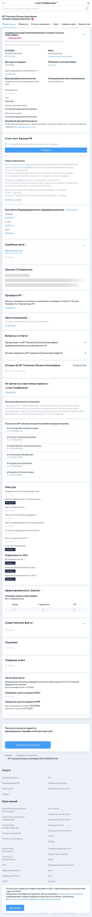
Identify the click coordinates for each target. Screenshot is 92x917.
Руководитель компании (59, 830)
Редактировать (72, 210)
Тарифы (5, 794)
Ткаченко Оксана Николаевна (60, 56)
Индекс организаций (58, 854)
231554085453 (17, 475)
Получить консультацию (28, 745)
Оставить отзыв (79, 365)
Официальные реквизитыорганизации (14, 810)
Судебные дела (69, 24)
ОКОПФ (51, 881)
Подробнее (10, 308)
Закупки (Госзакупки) (18, 269)
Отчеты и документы (40, 24)
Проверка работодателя (59, 848)
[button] (88, 3)
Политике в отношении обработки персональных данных (34, 899)
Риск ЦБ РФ (53, 808)
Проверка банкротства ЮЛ (60, 865)
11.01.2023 (11, 56)
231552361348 (16, 466)
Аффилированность (11, 870)
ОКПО (5, 881)
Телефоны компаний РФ (59, 814)
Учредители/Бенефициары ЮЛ (10, 826)
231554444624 (17, 440)
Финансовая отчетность (8, 850)
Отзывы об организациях (9, 858)
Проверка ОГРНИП (11, 875)
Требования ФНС (56, 825)
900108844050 (17, 448)
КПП (4, 864)
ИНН (50, 870)
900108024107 (17, 431)
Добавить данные (13, 199)
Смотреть (52, 65)
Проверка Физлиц (10, 777)
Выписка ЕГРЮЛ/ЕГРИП (59, 819)
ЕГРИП (51, 836)
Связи (56, 24)
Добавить (9, 217)
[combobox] (46, 8)
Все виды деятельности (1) (25, 127)
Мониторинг (8, 788)
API (49, 777)
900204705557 (17, 457)
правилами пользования (71, 894)
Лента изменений (16, 317)
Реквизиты (23, 24)
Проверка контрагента (59, 788)
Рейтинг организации (12, 838)
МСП (50, 876)
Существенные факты (19, 622)
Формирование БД (10, 783)
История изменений (11, 833)
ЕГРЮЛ (51, 841)
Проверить (46, 150)
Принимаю (15, 908)
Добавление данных (57, 783)
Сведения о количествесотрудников (13, 818)
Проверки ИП (13, 295)
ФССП (51, 859)
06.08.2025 (10, 74)
